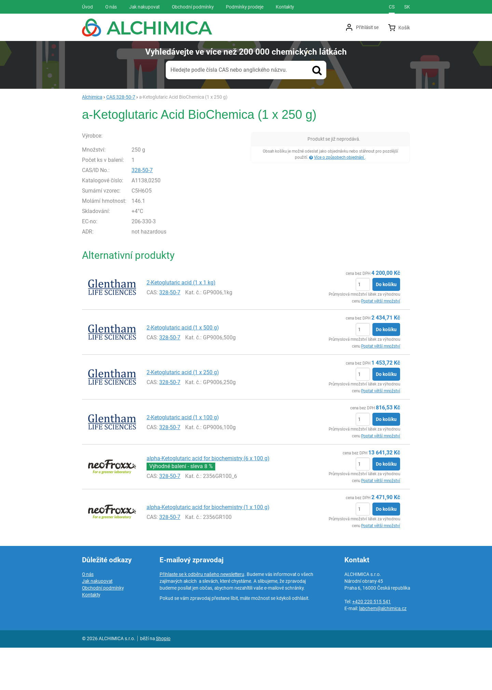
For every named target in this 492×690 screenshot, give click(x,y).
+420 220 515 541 (371, 644)
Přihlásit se (367, 27)
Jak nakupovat (97, 623)
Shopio (163, 681)
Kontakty (91, 637)
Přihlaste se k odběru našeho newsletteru (202, 616)
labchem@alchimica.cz (383, 650)
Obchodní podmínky (103, 630)
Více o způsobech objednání (339, 157)
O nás (88, 616)
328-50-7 (156, 212)
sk (407, 7)
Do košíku (386, 326)
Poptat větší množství (380, 343)
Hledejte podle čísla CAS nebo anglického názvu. (228, 70)
